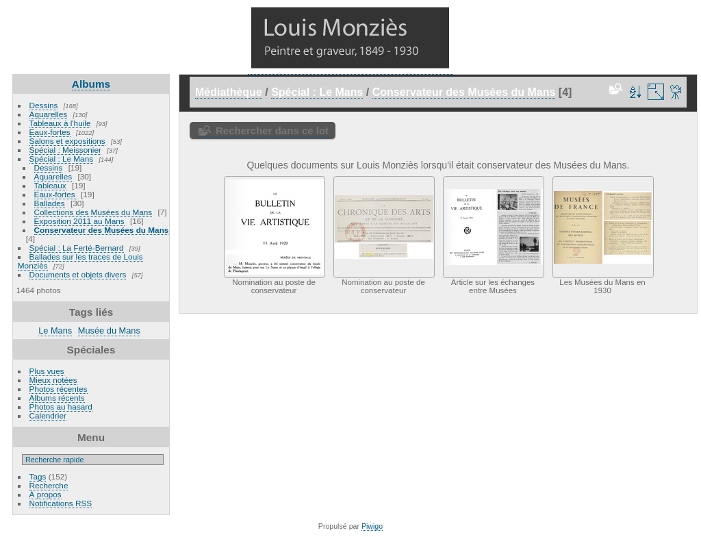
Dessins (43, 105)
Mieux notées (53, 379)
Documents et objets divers (78, 274)
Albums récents (57, 397)
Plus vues (46, 370)
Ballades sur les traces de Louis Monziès (80, 261)
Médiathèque (228, 92)
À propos (45, 494)
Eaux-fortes (50, 131)
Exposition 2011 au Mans (79, 220)
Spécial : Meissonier (65, 149)
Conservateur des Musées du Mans (101, 229)
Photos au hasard (60, 406)
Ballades (49, 203)
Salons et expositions (67, 140)
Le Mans (55, 330)
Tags (38, 476)
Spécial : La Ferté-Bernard (76, 247)
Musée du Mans (109, 330)
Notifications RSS (60, 503)
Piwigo (372, 526)
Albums (91, 84)
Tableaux (50, 185)
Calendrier (47, 415)
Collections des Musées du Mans (93, 212)
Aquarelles (48, 114)
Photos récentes (58, 388)
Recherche (48, 485)
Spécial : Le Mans (61, 158)
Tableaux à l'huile (60, 122)
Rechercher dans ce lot (272, 130)
